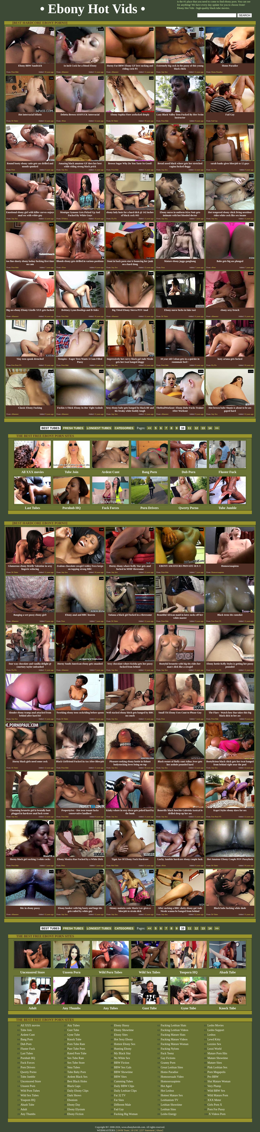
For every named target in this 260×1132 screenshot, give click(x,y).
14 (210, 428)
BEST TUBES (50, 428)
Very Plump (214, 1086)
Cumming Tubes (123, 1081)
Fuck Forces (110, 506)
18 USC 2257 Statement (142, 1130)
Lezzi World (214, 1048)
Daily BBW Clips (124, 1086)
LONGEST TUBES (99, 428)
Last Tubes (32, 506)
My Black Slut (122, 1053)
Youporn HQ (188, 971)
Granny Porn (168, 1062)
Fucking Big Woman (126, 1114)
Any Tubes (110, 1007)
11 (189, 428)
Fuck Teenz (167, 1053)
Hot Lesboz (167, 1090)
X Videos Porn (217, 1114)
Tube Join (71, 470)
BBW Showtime (123, 1072)
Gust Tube (149, 1007)
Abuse (159, 1130)
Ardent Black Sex (77, 1076)
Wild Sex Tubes (149, 971)
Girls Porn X (214, 1104)
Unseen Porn (71, 971)
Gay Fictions (168, 1058)
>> (216, 428)
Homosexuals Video (172, 1076)
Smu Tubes (73, 1067)
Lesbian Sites (168, 1109)
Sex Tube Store (76, 1062)
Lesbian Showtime (171, 1104)
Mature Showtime (217, 1058)
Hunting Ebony (122, 1048)
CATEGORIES (124, 428)
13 (203, 428)
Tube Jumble (227, 506)
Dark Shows (74, 1095)
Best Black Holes (77, 1081)
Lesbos (211, 1034)
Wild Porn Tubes (110, 971)
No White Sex (122, 1058)
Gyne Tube (188, 1007)
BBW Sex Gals (122, 1067)
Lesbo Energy (169, 1114)
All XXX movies (32, 470)
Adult (32, 1007)
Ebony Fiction (75, 1114)
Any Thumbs (71, 1007)
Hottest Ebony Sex (124, 1044)
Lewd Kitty (213, 1039)
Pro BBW (213, 1076)
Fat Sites (119, 1100)
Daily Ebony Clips (77, 1090)
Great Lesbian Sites (172, 1067)
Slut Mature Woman (218, 1081)
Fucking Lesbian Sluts (173, 1025)
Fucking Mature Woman (174, 1044)
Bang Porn (149, 470)
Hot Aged (166, 1086)
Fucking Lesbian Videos (174, 1030)
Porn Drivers (149, 506)
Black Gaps (73, 1086)
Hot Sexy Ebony (123, 1039)
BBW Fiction (121, 1062)
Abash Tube (227, 971)
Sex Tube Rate (75, 1058)
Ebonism (72, 1100)
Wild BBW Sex (216, 1090)
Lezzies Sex (214, 1044)
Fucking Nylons (170, 1048)
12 (196, 428)
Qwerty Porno (188, 506)
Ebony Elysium (76, 1109)
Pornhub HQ (71, 506)
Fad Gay (119, 1109)
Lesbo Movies (215, 1025)
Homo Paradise (169, 1072)
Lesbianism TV (169, 1100)
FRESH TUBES (73, 428)
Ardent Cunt (110, 470)
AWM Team (123, 1130)
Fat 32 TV (120, 1095)
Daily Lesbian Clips (125, 1090)
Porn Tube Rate (76, 1044)
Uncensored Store (32, 971)
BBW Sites (120, 1076)
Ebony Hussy (121, 1025)
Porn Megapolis (216, 1072)
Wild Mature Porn (217, 1095)
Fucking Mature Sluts (173, 1034)
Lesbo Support (215, 1030)
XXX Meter (214, 1100)
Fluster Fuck (227, 470)
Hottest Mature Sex (172, 1095)
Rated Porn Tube (76, 1053)
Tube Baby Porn (76, 1072)
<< (149, 428)
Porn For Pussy (216, 1109)
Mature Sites (214, 1062)
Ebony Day (73, 1104)
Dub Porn (188, 470)
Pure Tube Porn (76, 1048)
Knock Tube (227, 1007)
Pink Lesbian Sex (217, 1067)
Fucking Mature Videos (174, 1039)
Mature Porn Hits (217, 1053)
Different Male (122, 1104)
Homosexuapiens (170, 1081)
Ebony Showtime (124, 1030)
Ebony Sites (121, 1034)
